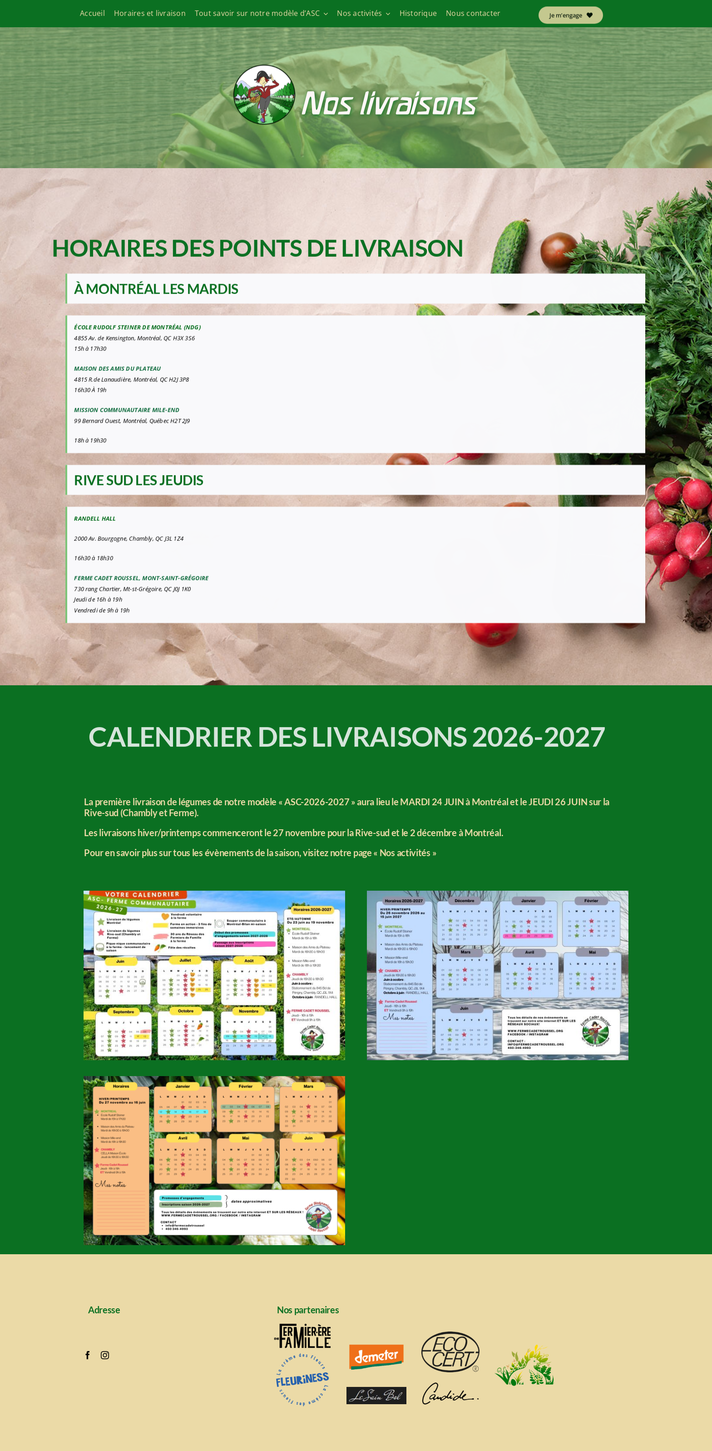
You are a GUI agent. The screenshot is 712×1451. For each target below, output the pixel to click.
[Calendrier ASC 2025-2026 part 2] (497, 893)
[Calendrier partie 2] (214, 1079)
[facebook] (88, 1355)
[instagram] (105, 1355)
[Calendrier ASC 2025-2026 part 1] (214, 893)
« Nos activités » (404, 852)
